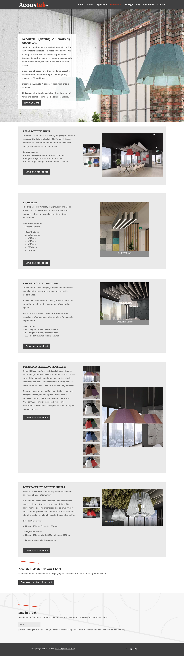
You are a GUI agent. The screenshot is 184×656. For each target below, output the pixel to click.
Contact (161, 5)
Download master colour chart (36, 582)
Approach (102, 5)
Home (81, 5)
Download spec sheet (36, 172)
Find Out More (31, 103)
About (90, 5)
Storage (129, 5)
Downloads (148, 5)
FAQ (138, 5)
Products (114, 5)
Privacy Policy (69, 649)
